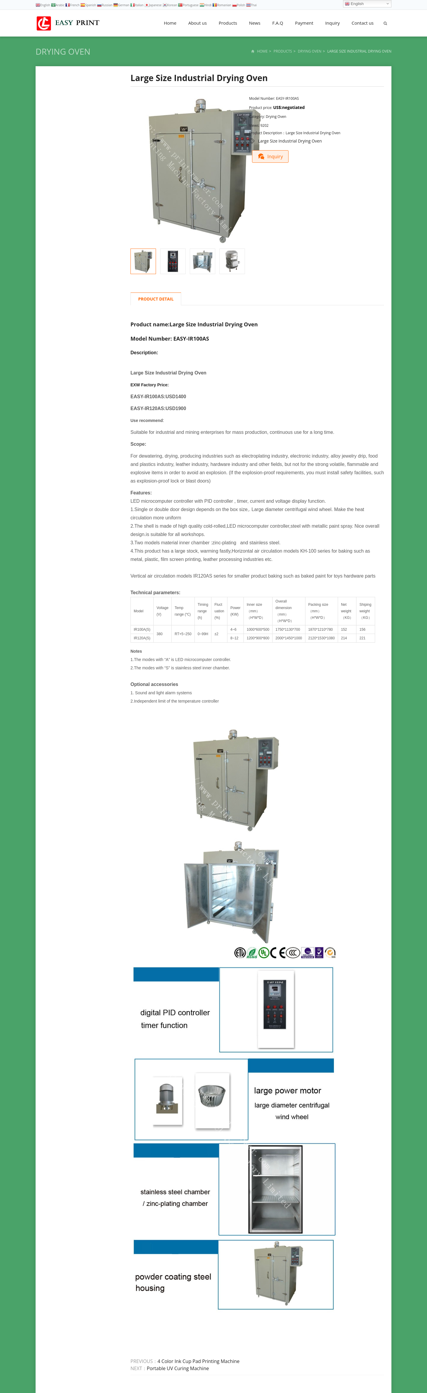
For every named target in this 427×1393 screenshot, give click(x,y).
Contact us (363, 23)
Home (170, 23)
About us (197, 23)
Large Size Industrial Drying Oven (290, 141)
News (255, 23)
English (354, 3)
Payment (304, 23)
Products (228, 23)
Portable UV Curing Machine (178, 1368)
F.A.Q (277, 23)
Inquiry (332, 23)
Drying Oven (63, 51)
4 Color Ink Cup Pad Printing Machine (198, 1361)
